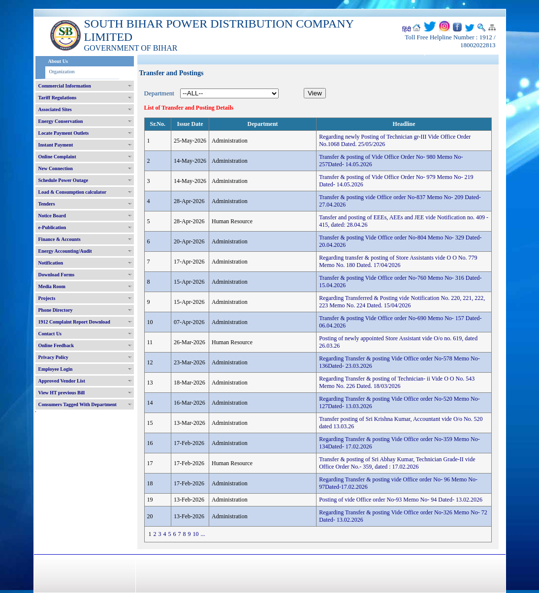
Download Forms (56, 274)
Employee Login (55, 369)
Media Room (51, 286)
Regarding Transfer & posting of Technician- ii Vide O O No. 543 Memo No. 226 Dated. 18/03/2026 (397, 382)
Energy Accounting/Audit (65, 251)
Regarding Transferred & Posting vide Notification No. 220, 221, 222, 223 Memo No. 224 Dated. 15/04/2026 (402, 302)
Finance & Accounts (59, 239)
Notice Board (52, 215)
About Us (58, 61)
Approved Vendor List (61, 381)
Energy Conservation (60, 121)
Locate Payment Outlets (63, 133)
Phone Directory (55, 310)
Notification (50, 263)
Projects (47, 298)
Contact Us (50, 333)
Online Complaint (57, 156)
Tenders (46, 204)
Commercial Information (64, 86)
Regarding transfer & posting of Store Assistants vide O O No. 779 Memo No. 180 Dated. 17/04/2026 (398, 261)
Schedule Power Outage (63, 180)
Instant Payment (55, 145)
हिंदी (406, 29)
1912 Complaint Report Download (74, 322)
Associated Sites (55, 109)
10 (196, 534)
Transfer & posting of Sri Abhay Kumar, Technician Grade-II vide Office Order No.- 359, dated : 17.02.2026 (397, 463)
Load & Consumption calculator (72, 192)
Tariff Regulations (57, 97)
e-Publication (52, 227)
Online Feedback (56, 345)
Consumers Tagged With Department (77, 404)
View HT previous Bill (61, 392)
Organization (62, 71)
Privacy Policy (53, 357)
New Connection (55, 168)
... (203, 534)
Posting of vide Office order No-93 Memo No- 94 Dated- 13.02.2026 (400, 499)
